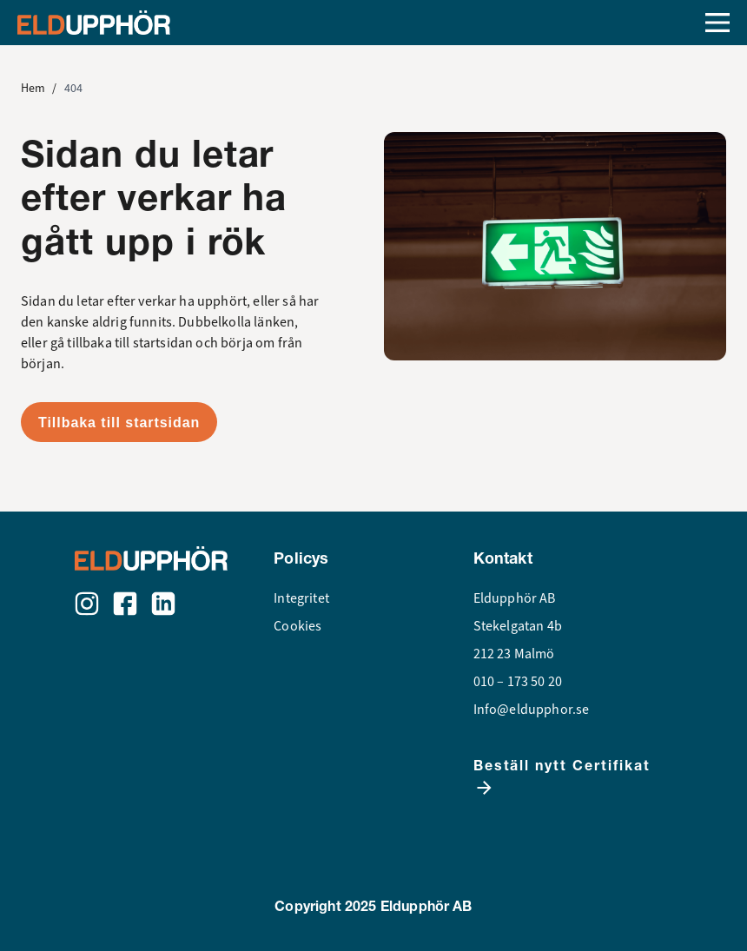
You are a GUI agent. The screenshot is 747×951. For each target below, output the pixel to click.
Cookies (297, 626)
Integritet (301, 598)
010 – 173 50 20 (517, 681)
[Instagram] (87, 603)
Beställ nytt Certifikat (562, 777)
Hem (33, 88)
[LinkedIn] (163, 603)
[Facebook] (125, 603)
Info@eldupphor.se (531, 709)
